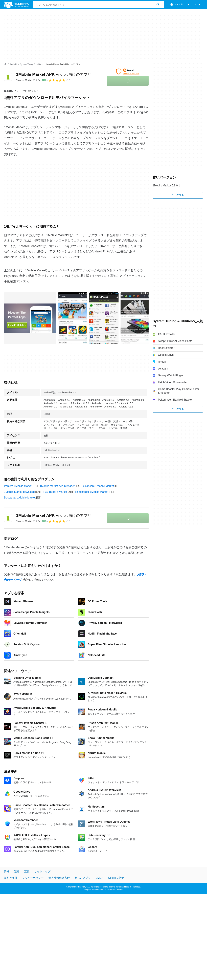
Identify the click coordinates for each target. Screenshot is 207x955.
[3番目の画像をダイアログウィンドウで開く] (135, 318)
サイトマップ (42, 871)
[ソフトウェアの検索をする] (158, 4)
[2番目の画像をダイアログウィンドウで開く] (104, 318)
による (28, 80)
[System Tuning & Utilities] (31, 64)
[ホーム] (5, 64)
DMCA (99, 878)
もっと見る (178, 195)
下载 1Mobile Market (54, 491)
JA (197, 5)
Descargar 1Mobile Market (20, 497)
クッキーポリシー (33, 878)
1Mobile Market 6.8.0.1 (166, 185)
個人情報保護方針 (59, 878)
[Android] (13, 64)
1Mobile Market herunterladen (58, 486)
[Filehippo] (16, 4)
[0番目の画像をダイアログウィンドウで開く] (30, 318)
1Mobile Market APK (53, 74)
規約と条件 (10, 878)
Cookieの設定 (116, 878)
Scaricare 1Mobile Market (98, 486)
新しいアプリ (83, 878)
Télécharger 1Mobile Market (91, 491)
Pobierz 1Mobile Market (18, 486)
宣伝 (27, 871)
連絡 (16, 871)
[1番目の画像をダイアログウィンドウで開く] (72, 318)
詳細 (6, 871)
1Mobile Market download (19, 491)
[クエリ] (98, 4)
